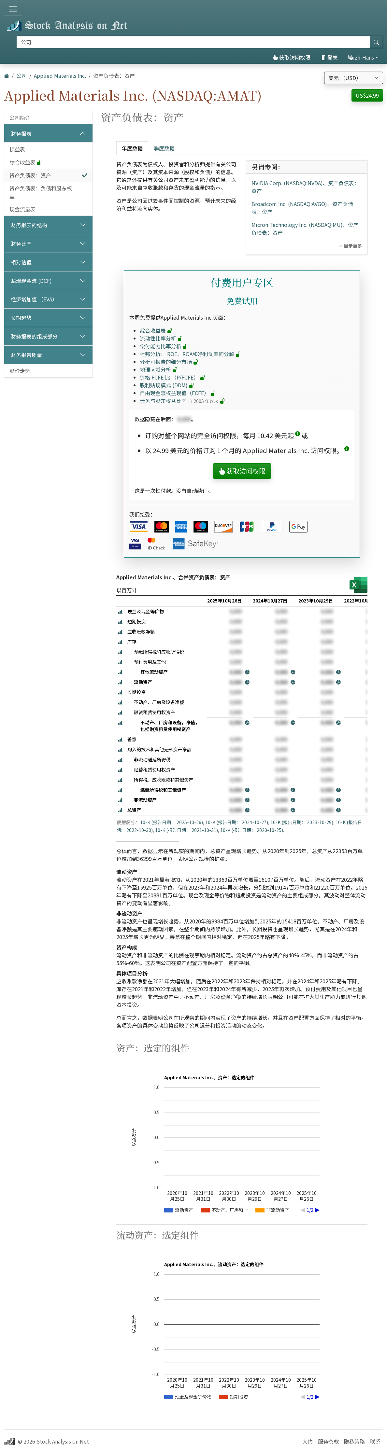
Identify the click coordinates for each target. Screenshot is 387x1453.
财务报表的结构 (29, 225)
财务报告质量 (26, 355)
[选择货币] (353, 78)
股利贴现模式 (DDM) (167, 385)
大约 (307, 1441)
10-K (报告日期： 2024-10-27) (236, 822)
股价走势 (19, 371)
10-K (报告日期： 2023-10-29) (301, 822)
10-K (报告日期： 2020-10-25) (251, 830)
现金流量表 (22, 209)
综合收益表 (25, 162)
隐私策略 (354, 1441)
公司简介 (19, 117)
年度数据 (132, 148)
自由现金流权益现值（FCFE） (178, 393)
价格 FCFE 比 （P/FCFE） (172, 377)
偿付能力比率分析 (164, 346)
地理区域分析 (159, 369)
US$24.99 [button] (367, 95)
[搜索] (193, 42)
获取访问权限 (291, 57)
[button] (297, 435)
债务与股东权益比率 (182, 401)
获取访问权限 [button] (242, 471)
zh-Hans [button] (361, 57)
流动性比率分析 (161, 338)
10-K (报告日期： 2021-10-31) (186, 830)
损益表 (17, 149)
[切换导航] (13, 9)
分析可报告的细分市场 (169, 362)
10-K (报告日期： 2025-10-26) (171, 822)
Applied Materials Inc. (60, 75)
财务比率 (21, 243)
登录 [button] (329, 57)
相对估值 (21, 262)
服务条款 (328, 1441)
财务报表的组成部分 (34, 336)
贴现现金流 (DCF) (31, 280)
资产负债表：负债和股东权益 (40, 192)
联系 (375, 1441)
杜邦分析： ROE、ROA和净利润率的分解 (190, 354)
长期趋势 (21, 318)
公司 (21, 75)
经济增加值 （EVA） (34, 299)
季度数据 (164, 148)
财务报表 (21, 133)
